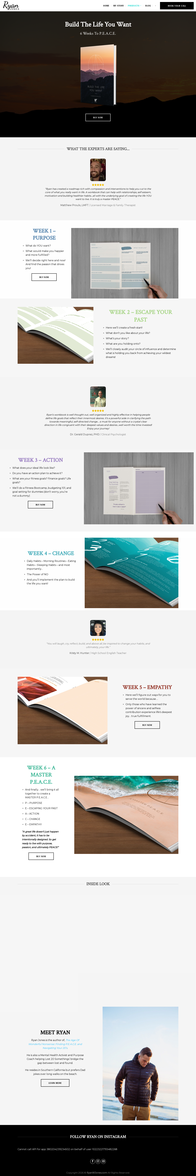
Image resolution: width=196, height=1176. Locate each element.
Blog (148, 5)
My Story (118, 5)
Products (134, 5)
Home (106, 5)
